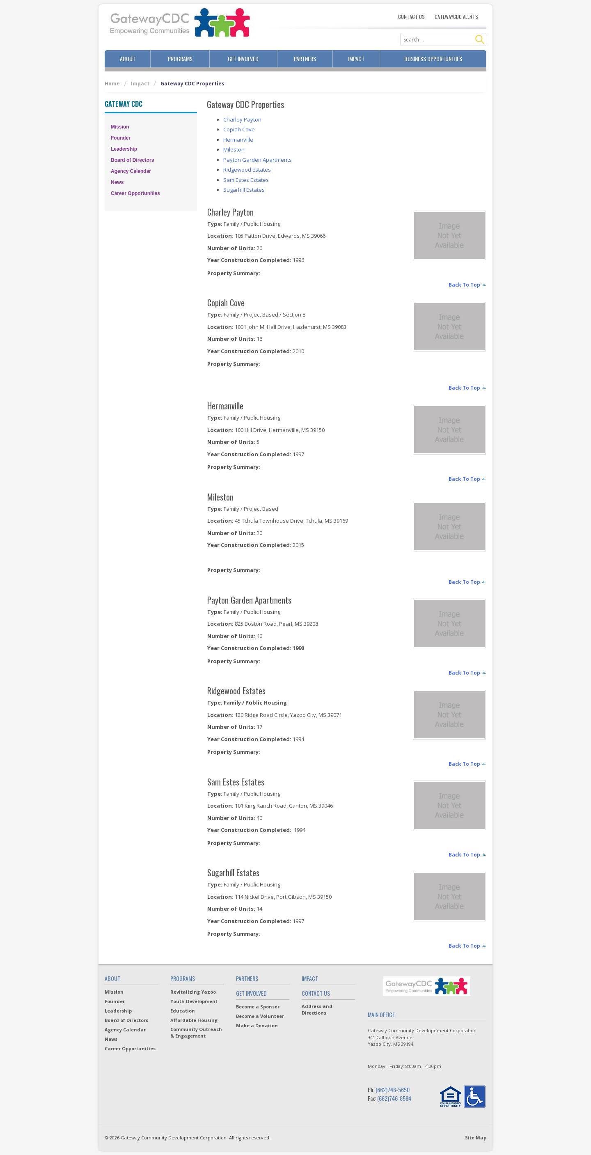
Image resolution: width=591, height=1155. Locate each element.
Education (182, 1011)
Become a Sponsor (257, 1006)
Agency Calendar (131, 171)
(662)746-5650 (393, 1089)
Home (112, 83)
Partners (305, 58)
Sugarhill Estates (244, 189)
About (127, 58)
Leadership (124, 149)
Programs (180, 58)
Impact (356, 58)
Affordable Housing (194, 1020)
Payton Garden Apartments (257, 159)
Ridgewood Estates (247, 169)
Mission (120, 127)
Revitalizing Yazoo (193, 992)
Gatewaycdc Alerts (456, 16)
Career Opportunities (135, 193)
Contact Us (411, 16)
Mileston (234, 149)
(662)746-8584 (394, 1098)
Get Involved (243, 58)
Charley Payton (242, 119)
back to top (464, 284)
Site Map (475, 1137)
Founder (121, 138)
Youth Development (194, 1001)
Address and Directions (317, 1009)
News (117, 182)
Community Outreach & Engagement (196, 1032)
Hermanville (238, 139)
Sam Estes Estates (246, 180)
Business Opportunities (433, 58)
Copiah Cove (239, 129)
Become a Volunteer (260, 1016)
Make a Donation (257, 1025)
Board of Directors (132, 160)
